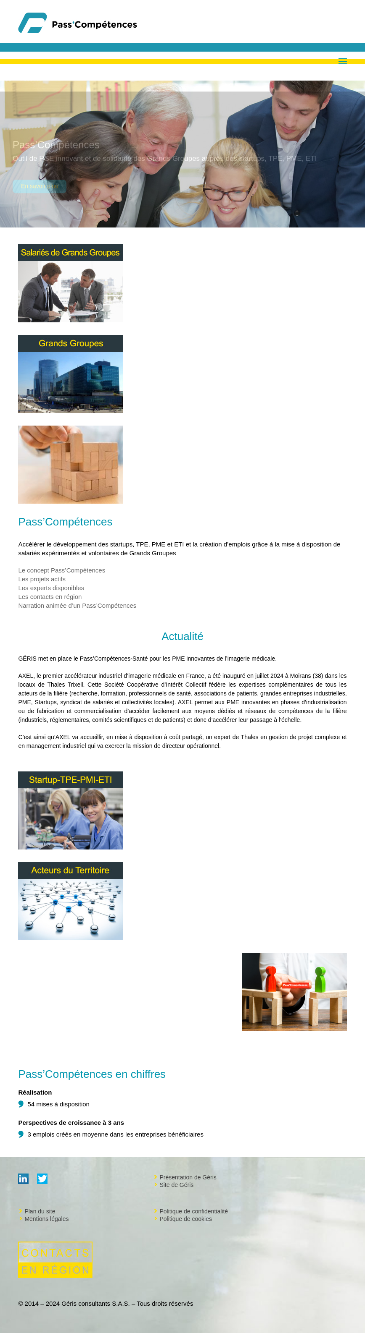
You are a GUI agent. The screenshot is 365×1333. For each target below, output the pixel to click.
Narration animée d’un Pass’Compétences (77, 605)
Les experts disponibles (51, 587)
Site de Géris (176, 1184)
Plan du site (39, 1211)
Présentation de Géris (187, 1177)
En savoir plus (39, 189)
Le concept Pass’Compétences (61, 570)
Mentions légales (46, 1218)
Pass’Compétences (56, 148)
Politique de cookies (185, 1218)
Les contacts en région (50, 596)
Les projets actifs (42, 579)
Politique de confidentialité (193, 1211)
